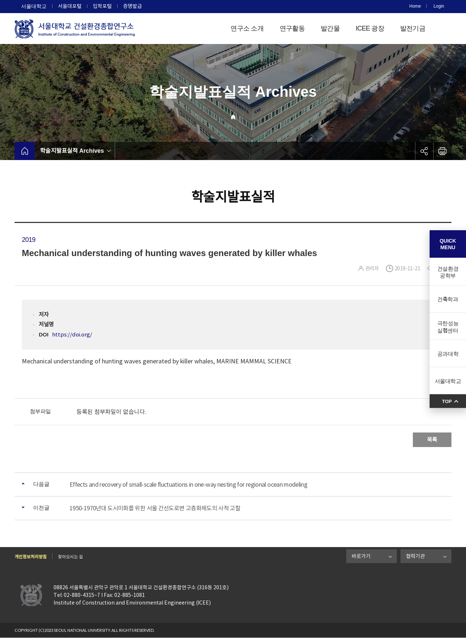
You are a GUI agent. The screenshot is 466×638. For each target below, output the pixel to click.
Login (439, 6)
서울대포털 (70, 6)
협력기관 (415, 556)
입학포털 (102, 6)
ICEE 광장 (370, 28)
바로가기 (361, 556)
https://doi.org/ (72, 334)
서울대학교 (34, 6)
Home (415, 6)
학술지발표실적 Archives (72, 151)
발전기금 (412, 28)
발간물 (330, 28)
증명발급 (132, 6)
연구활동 (292, 28)
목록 (432, 439)
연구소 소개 (247, 28)
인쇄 (442, 151)
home (25, 151)
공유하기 (424, 151)
